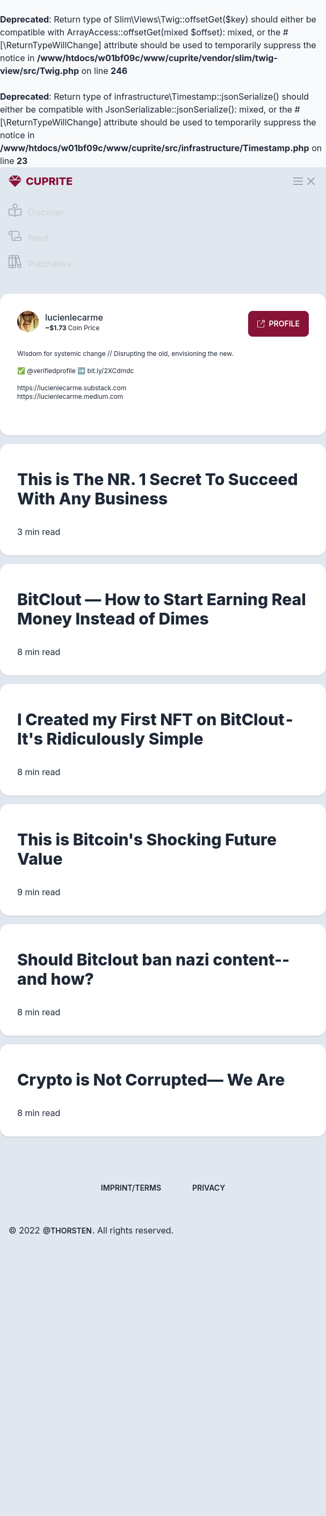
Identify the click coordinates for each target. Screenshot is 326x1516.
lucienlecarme (74, 317)
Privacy (208, 1187)
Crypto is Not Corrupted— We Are (151, 1079)
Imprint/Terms (131, 1187)
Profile (278, 323)
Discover (36, 211)
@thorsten (67, 1230)
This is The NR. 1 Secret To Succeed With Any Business (157, 489)
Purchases (40, 262)
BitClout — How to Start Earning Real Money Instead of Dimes (161, 609)
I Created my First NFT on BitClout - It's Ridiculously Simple (155, 729)
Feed (28, 236)
